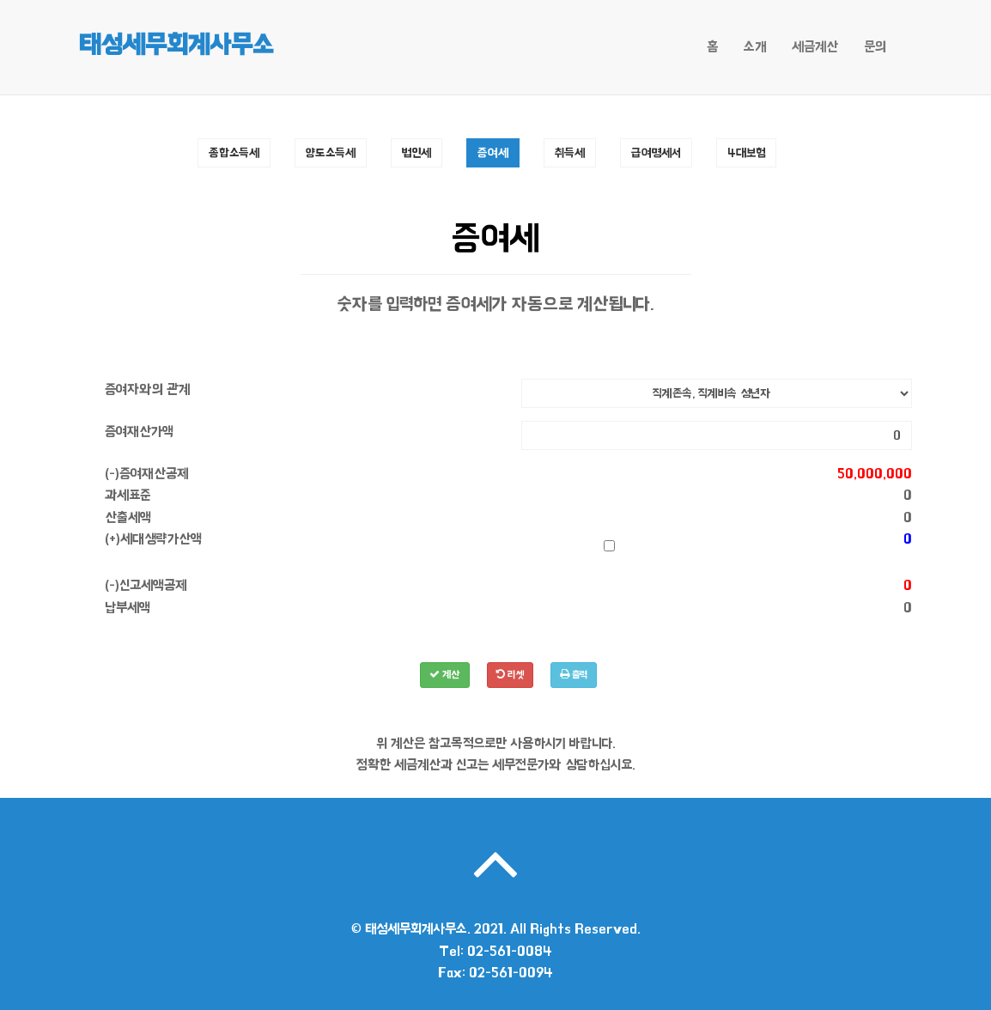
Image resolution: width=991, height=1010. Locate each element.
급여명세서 (656, 152)
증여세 (492, 152)
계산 (444, 674)
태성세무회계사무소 (176, 45)
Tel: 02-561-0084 (495, 951)
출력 (573, 674)
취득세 (570, 152)
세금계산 (815, 47)
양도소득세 (331, 152)
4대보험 (746, 152)
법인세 (416, 152)
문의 (875, 47)
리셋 (510, 674)
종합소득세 (234, 152)
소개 (755, 47)
